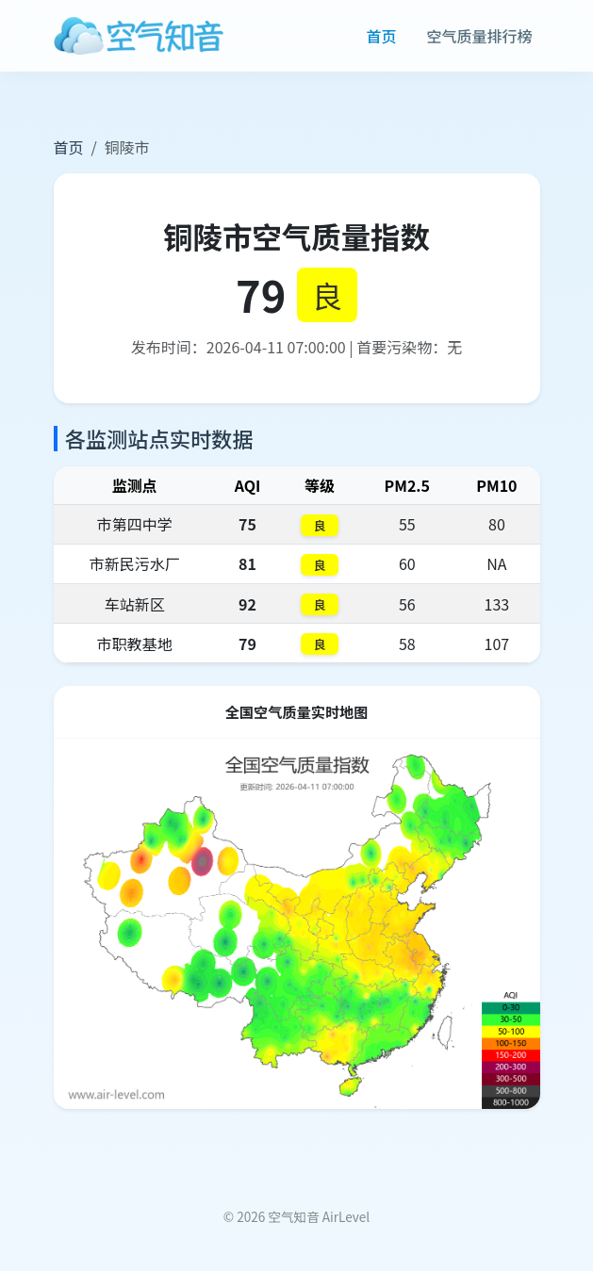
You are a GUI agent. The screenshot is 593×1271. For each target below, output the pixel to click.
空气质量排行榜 (479, 35)
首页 (381, 35)
